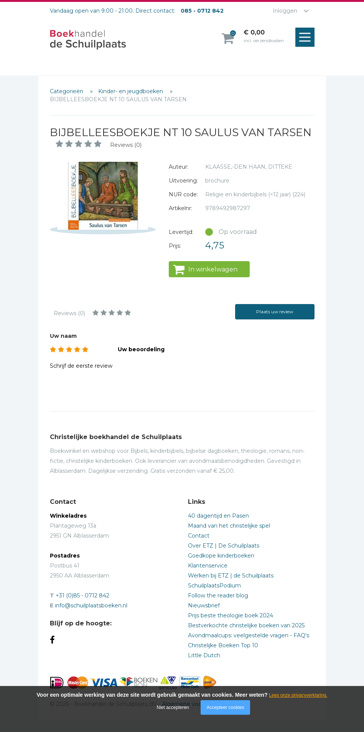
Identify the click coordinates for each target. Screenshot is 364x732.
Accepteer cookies (225, 707)
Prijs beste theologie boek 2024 (230, 615)
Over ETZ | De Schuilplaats (223, 545)
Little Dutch (204, 655)
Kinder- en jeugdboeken (131, 91)
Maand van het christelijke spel (229, 525)
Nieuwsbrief (204, 605)
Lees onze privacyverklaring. (298, 695)
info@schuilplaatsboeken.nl (91, 605)
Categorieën (67, 91)
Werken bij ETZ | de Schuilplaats (230, 575)
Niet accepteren (173, 707)
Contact (198, 535)
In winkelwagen (212, 269)
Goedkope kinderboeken (221, 555)
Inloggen (285, 10)
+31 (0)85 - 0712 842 (82, 595)
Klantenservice (207, 565)
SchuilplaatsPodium (214, 585)
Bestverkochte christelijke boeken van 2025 (246, 625)
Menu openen (307, 37)
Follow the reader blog (218, 595)
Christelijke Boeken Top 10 (223, 645)
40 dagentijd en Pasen (218, 515)
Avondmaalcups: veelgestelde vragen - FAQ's (248, 635)
